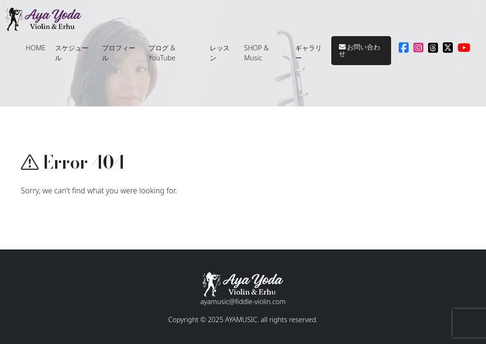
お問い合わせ (360, 50)
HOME (36, 47)
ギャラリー (308, 53)
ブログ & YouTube (162, 53)
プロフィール (118, 53)
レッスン (220, 53)
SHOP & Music (256, 53)
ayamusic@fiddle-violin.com (243, 301)
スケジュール (71, 53)
